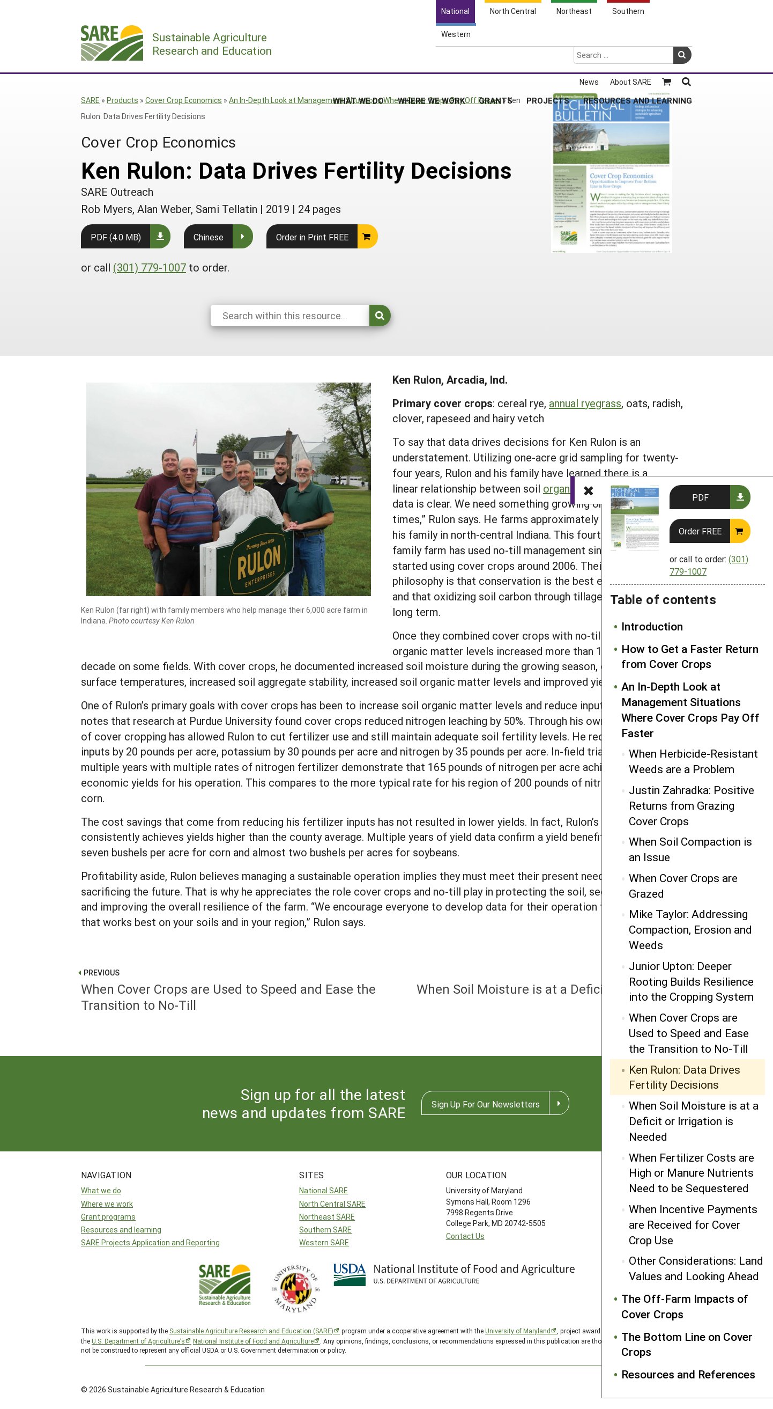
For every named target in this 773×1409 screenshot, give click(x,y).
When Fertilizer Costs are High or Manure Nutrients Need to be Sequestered (691, 1173)
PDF (700, 497)
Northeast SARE (327, 1217)
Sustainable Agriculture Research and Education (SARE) (251, 1330)
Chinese (209, 237)
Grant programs (108, 1217)
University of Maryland (518, 1330)
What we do (101, 1190)
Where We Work (431, 58)
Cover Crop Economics (183, 100)
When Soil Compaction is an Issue (690, 849)
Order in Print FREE (312, 237)
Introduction (652, 626)
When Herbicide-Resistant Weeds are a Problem (693, 761)
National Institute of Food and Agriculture (253, 1341)
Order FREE (700, 531)
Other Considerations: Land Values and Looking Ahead (696, 1268)
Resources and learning (121, 1229)
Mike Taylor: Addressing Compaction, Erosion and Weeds (690, 929)
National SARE (323, 1190)
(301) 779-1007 (149, 267)
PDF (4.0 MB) (116, 237)
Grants (495, 58)
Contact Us (465, 1236)
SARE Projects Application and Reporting (150, 1242)
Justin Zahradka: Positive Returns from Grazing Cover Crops (691, 805)
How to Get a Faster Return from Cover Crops (690, 656)
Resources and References (688, 1374)
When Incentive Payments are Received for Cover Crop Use (693, 1224)
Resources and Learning (637, 58)
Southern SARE (325, 1229)
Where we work (107, 1204)
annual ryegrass (585, 403)
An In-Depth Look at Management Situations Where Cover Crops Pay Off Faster (365, 100)
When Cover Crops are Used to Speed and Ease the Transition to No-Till (689, 1033)
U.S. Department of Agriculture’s (138, 1341)
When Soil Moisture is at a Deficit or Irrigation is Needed (694, 1121)
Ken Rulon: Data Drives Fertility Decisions (684, 1077)
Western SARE (324, 1242)
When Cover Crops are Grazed (683, 885)
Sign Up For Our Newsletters (486, 1104)
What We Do (358, 58)
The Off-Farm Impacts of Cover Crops (684, 1306)
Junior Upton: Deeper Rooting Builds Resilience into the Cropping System (691, 981)
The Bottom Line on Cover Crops (687, 1344)
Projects (547, 58)
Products (122, 100)
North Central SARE (332, 1204)
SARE (90, 100)
